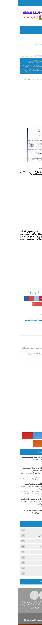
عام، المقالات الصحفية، (30, 563)
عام (36, 558)
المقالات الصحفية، (32, 552)
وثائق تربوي (34, 569)
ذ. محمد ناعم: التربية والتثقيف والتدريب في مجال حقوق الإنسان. (16, 512)
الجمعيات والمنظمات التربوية (28, 536)
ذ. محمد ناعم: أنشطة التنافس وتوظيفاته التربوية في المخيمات (16, 459)
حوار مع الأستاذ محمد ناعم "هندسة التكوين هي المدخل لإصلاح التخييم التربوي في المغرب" (16, 487)
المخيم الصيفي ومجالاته (30, 547)
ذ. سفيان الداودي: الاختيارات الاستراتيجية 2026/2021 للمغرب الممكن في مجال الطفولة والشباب (16, 502)
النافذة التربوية (13, 621)
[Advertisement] (21, 103)
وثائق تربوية (34, 574)
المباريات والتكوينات (11, 79)
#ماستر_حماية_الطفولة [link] (30, 168)
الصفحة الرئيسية (33, 79)
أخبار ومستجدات (22, 79)
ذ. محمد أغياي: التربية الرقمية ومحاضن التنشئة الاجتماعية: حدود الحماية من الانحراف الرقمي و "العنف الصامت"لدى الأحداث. (16, 472)
